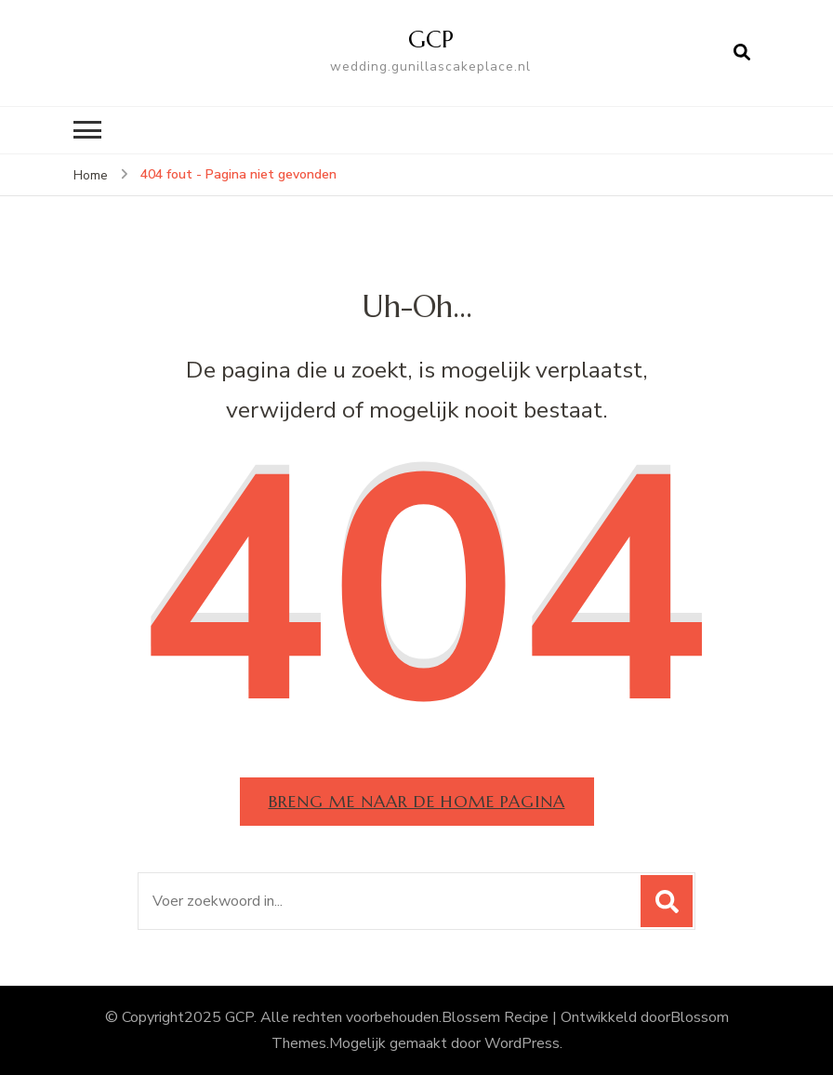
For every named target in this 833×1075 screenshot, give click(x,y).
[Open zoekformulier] (742, 53)
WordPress (522, 1043)
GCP (431, 39)
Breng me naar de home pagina (417, 801)
